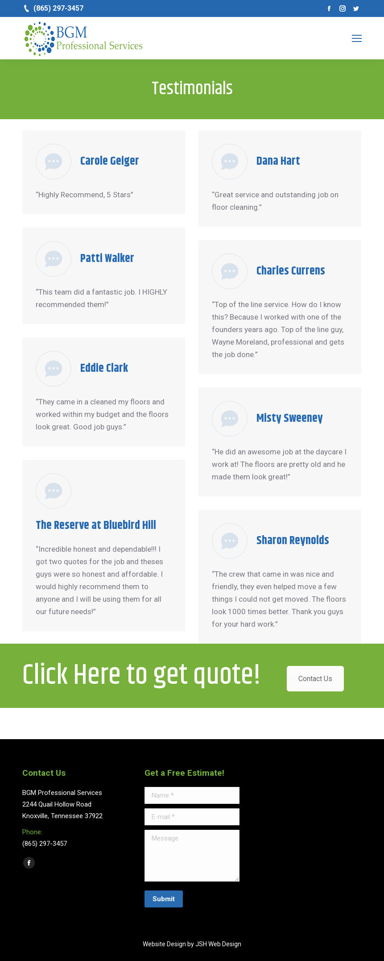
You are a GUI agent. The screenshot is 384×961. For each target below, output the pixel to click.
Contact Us (315, 678)
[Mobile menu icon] (357, 38)
